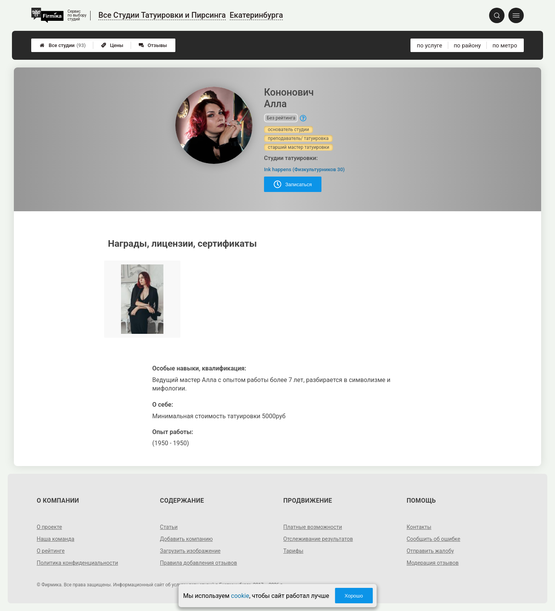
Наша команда (55, 539)
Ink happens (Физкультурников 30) (304, 169)
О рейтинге (51, 551)
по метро (505, 45)
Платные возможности (312, 527)
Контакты (419, 527)
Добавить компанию (186, 539)
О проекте (49, 527)
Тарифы (293, 551)
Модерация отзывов (433, 563)
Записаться (293, 184)
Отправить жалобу (430, 551)
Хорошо (354, 596)
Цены (112, 45)
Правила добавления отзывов (198, 563)
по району (467, 45)
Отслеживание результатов (318, 539)
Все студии (63, 45)
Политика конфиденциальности (77, 563)
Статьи (169, 527)
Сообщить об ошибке (433, 539)
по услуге (429, 45)
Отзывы (153, 45)
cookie (240, 595)
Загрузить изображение (190, 551)
